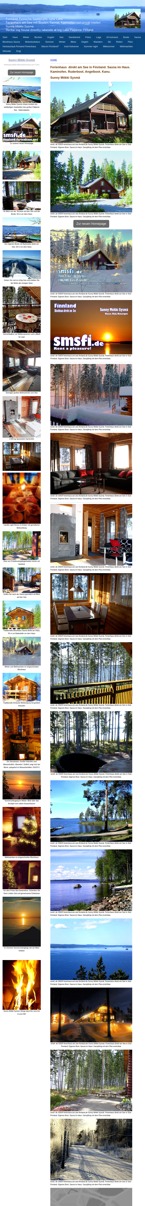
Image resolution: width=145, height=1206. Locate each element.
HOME (53, 60)
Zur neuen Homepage (21, 72)
